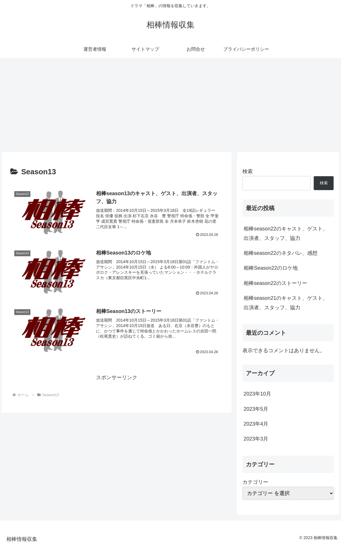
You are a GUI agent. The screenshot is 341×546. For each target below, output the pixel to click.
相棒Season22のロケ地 (271, 268)
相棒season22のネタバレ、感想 (281, 253)
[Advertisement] (170, 105)
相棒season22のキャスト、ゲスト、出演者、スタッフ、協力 (286, 233)
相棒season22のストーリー (275, 283)
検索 (247, 171)
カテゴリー (255, 482)
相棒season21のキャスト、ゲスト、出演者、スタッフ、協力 (286, 302)
